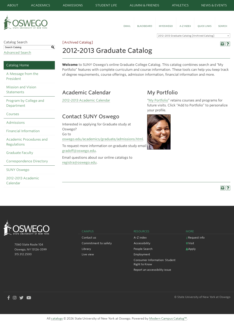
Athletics (180, 5)
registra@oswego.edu (79, 162)
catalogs (57, 318)
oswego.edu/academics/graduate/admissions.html (102, 139)
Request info (195, 237)
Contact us (89, 237)
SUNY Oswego (17, 170)
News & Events (214, 5)
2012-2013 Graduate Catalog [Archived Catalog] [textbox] (186, 35)
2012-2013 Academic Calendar (86, 100)
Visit (190, 243)
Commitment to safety (97, 243)
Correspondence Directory (27, 161)
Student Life (106, 5)
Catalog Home (17, 65)
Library (86, 249)
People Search (143, 249)
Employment (142, 254)
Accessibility (142, 243)
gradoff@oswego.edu (79, 151)
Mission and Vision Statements (21, 89)
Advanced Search (17, 52)
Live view (88, 254)
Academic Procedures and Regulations (27, 141)
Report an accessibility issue (152, 269)
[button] (127, 23)
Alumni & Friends (144, 5)
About (12, 5)
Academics (40, 5)
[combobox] (193, 35)
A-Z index (140, 237)
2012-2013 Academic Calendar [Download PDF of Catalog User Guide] (22, 180)
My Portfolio (158, 100)
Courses (12, 114)
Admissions (73, 5)
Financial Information (23, 131)
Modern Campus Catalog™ (168, 318)
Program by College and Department (25, 103)
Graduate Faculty (19, 153)
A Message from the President (22, 76)
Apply (191, 249)
